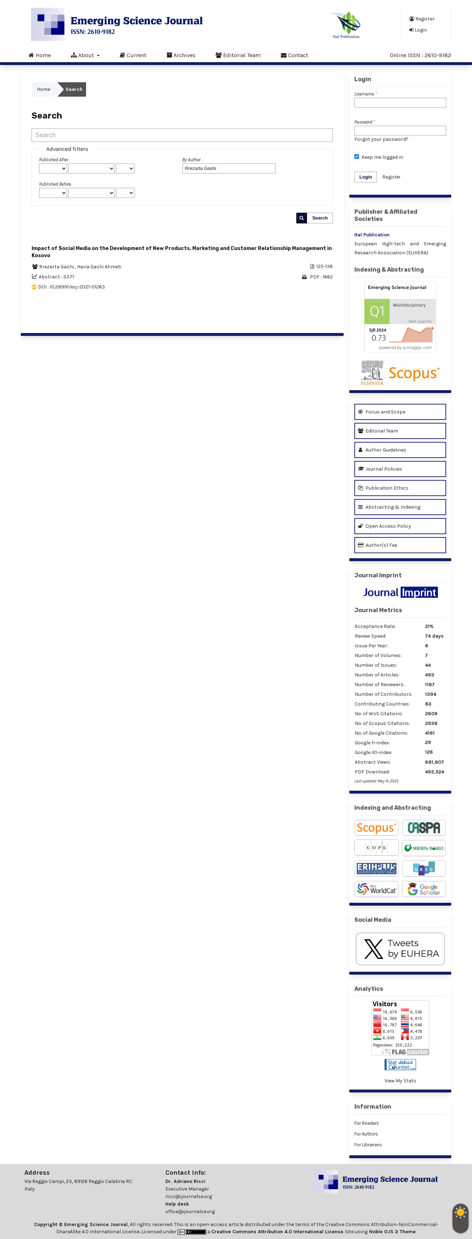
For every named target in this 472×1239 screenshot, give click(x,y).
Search (320, 218)
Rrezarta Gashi (57, 267)
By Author (191, 159)
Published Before (55, 184)
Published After (53, 159)
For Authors (366, 1134)
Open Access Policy (384, 526)
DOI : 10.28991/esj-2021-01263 (71, 287)
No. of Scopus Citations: (382, 723)
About (83, 55)
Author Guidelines (382, 449)
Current (133, 55)
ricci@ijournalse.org (188, 1196)
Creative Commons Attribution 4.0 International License (277, 1232)
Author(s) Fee (377, 545)
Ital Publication (372, 235)
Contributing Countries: (382, 704)
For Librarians (368, 1144)
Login (418, 29)
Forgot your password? (381, 139)
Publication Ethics (383, 488)
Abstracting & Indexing (389, 507)
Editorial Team (238, 55)
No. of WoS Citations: (379, 714)
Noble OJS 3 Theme (392, 1232)
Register (422, 18)
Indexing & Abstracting (389, 269)
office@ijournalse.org (190, 1211)
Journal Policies (380, 468)
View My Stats (400, 1081)
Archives (180, 55)
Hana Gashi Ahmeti (99, 267)
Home (40, 55)
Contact (294, 55)
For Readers (366, 1123)
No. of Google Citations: (381, 733)
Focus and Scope (381, 411)
